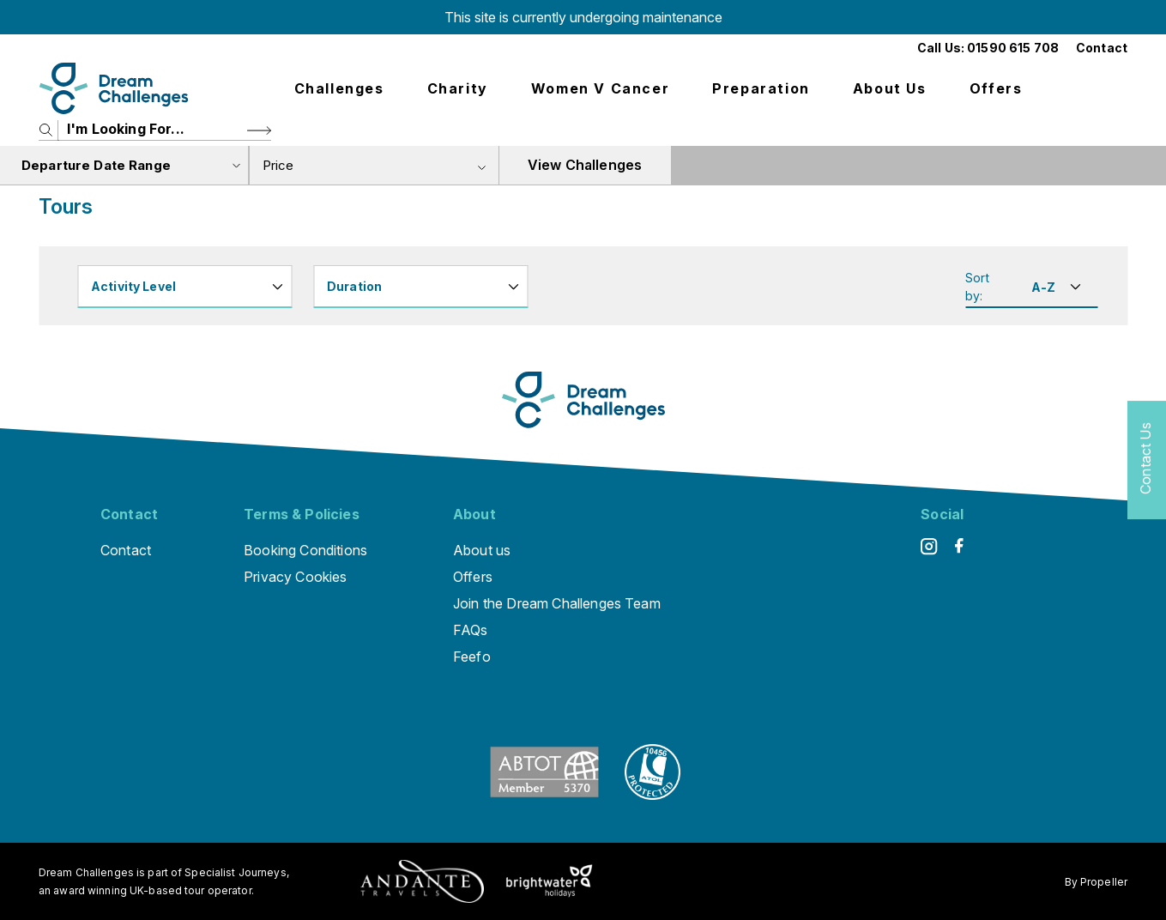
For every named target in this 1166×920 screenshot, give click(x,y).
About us (890, 88)
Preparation (761, 88)
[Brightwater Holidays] (549, 881)
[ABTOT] (544, 794)
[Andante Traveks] (422, 881)
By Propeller (1096, 881)
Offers (996, 88)
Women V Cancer (600, 88)
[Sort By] (1053, 286)
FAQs (470, 630)
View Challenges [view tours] (585, 164)
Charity (457, 88)
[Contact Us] (1146, 460)
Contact (1101, 47)
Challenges (339, 88)
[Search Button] (259, 130)
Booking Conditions (305, 550)
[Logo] (114, 88)
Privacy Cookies (295, 576)
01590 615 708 (1013, 47)
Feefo (472, 656)
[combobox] (374, 165)
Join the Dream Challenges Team (557, 603)
